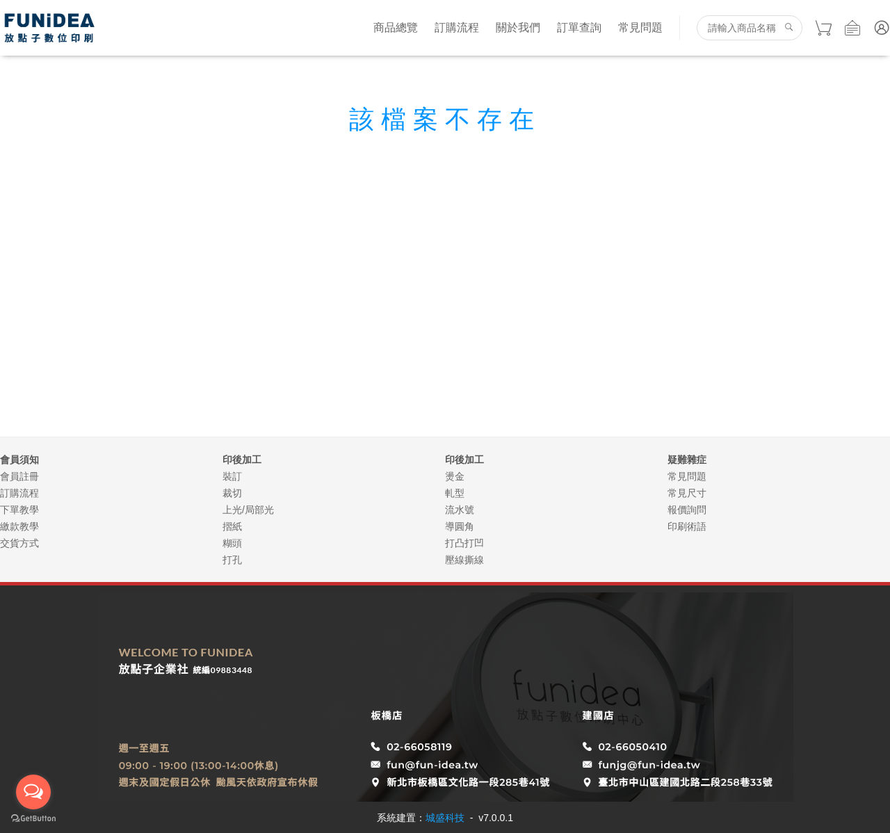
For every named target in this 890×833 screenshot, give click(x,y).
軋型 (454, 493)
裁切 (232, 493)
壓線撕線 (464, 559)
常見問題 (640, 27)
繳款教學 (19, 526)
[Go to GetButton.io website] (33, 818)
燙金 (454, 476)
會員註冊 (19, 476)
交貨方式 (19, 543)
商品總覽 (395, 27)
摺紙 (232, 526)
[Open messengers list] (33, 792)
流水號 (459, 509)
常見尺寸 (687, 493)
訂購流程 (457, 27)
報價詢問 (687, 509)
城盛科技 (445, 817)
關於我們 (518, 27)
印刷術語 (687, 526)
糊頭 (232, 543)
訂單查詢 (579, 27)
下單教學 (19, 509)
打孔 (232, 559)
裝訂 (232, 476)
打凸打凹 (464, 543)
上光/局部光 (248, 509)
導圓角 (459, 526)
